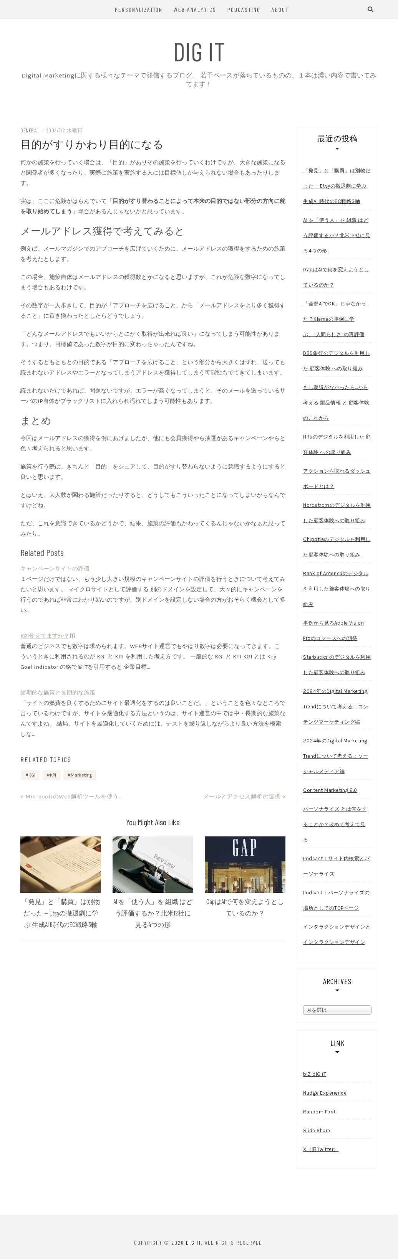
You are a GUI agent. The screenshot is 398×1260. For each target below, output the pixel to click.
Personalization (139, 9)
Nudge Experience (325, 1094)
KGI (31, 776)
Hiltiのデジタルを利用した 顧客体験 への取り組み (337, 445)
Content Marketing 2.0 (330, 791)
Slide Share (316, 1132)
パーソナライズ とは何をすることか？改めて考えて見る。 (335, 825)
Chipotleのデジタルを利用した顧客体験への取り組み (337, 548)
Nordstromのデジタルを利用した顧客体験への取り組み (337, 513)
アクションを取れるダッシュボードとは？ (337, 479)
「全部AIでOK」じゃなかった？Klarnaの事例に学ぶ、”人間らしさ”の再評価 (334, 320)
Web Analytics (195, 9)
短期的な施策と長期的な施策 (57, 693)
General (29, 131)
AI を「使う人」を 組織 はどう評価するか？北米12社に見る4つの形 (152, 914)
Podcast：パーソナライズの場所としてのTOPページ (336, 901)
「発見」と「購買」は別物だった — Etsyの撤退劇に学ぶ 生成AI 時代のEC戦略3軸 (61, 914)
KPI (53, 776)
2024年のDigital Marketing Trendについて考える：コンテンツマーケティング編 (335, 707)
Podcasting (243, 9)
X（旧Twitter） (321, 1150)
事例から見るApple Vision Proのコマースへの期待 (333, 631)
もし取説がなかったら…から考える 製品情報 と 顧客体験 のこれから (336, 404)
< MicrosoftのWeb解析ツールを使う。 (72, 797)
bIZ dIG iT (314, 1075)
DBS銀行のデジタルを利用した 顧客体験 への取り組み (336, 362)
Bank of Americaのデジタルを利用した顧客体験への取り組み (337, 590)
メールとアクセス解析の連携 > (244, 797)
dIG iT (199, 51)
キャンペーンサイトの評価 (55, 569)
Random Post (319, 1113)
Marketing (81, 776)
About (280, 9)
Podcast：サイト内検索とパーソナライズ (336, 867)
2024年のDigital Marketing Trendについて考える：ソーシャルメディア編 (335, 757)
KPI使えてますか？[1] (47, 636)
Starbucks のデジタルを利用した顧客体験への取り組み (337, 665)
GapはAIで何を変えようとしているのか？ (336, 278)
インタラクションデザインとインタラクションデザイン (337, 935)
